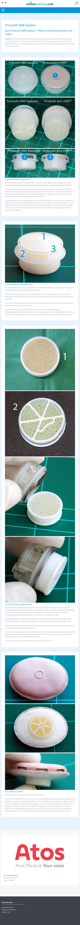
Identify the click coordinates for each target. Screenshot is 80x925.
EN (5, 2)
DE (2, 2)
